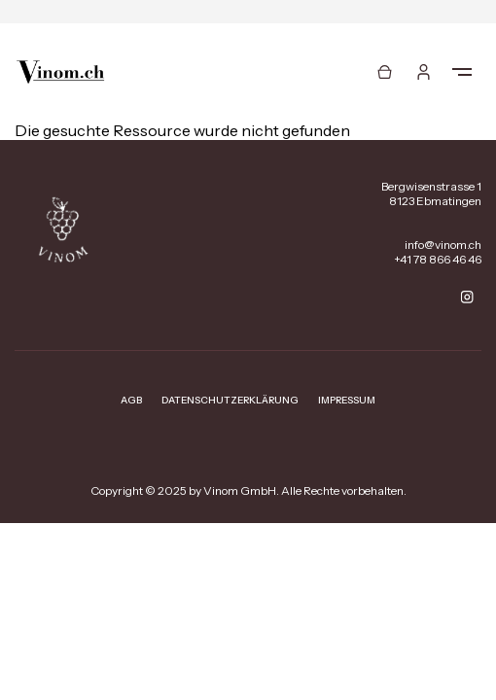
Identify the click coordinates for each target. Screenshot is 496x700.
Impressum (346, 400)
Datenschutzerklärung (230, 400)
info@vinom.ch (443, 244)
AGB (131, 400)
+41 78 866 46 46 (437, 259)
